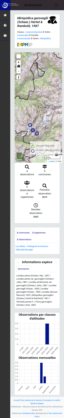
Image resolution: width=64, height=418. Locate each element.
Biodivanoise (33, 5)
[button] (18, 67)
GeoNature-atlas (28, 413)
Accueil (16, 400)
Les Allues (20, 246)
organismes (39, 232)
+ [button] (19, 62)
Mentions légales (37, 403)
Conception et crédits (51, 400)
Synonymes (23, 269)
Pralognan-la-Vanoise (37, 246)
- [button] (19, 71)
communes (23, 232)
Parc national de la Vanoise (31, 400)
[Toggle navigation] (56, 5)
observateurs (24, 239)
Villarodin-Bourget (24, 249)
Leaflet (51, 161)
